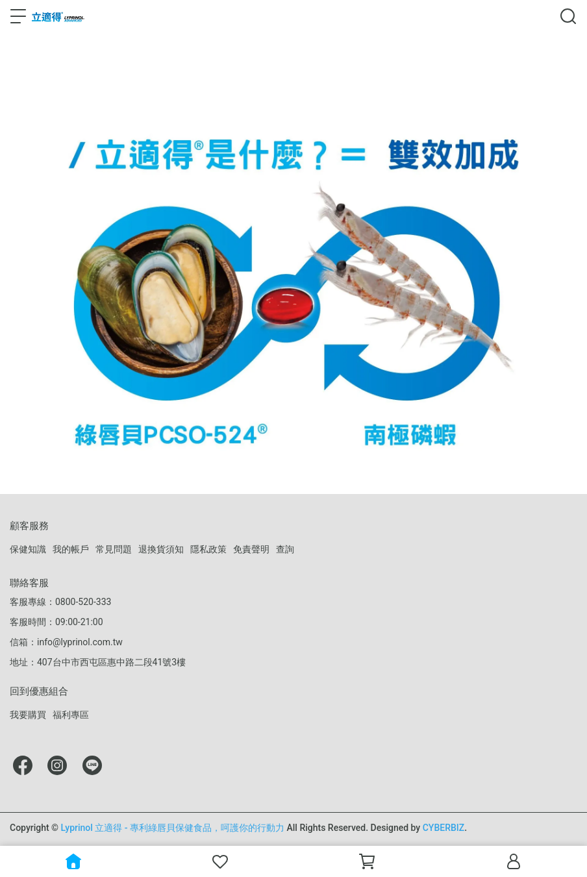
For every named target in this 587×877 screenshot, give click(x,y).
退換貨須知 (161, 549)
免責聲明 (251, 549)
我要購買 (28, 715)
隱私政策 (208, 549)
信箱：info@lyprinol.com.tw (66, 642)
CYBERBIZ (444, 827)
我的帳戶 (71, 549)
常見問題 (113, 549)
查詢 (285, 549)
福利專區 (71, 715)
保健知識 (28, 549)
